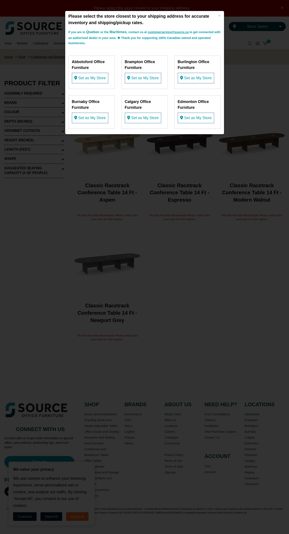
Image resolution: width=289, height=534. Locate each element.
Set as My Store (90, 78)
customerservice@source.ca (168, 32)
